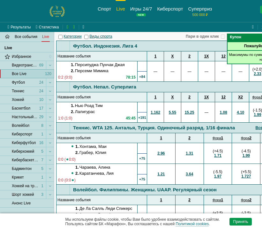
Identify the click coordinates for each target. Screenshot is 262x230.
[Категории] (60, 37)
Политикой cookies (192, 224)
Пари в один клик (202, 36)
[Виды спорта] (86, 37)
